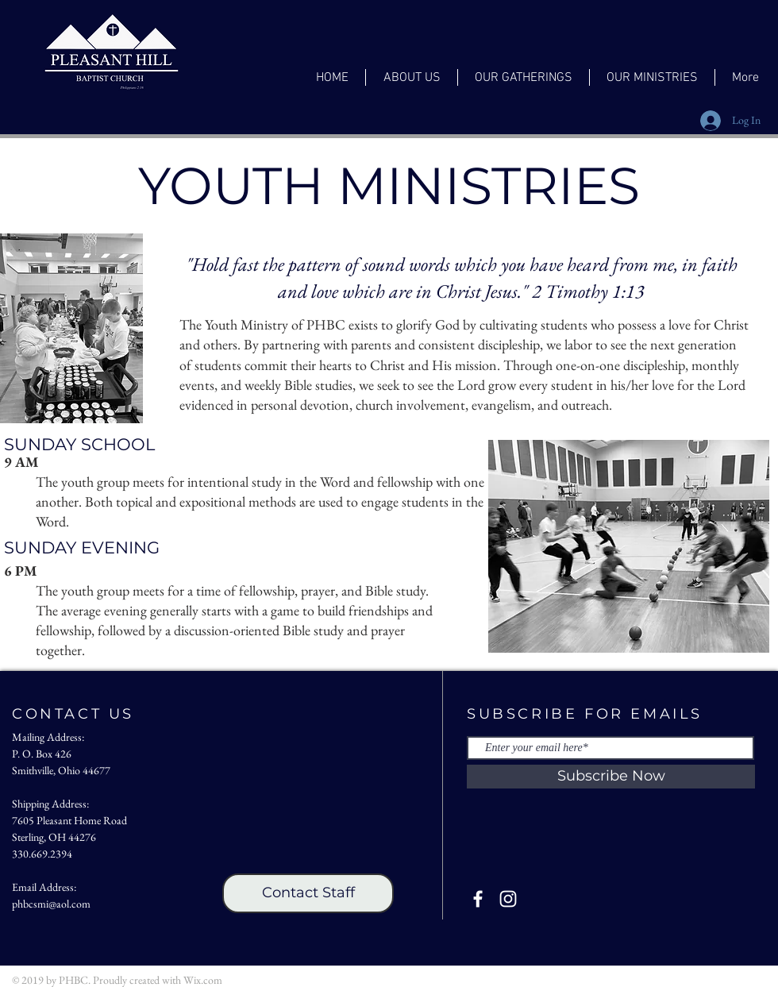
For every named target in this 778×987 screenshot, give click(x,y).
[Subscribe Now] (611, 776)
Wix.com (202, 980)
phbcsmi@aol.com (51, 903)
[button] (411, 77)
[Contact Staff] (308, 893)
